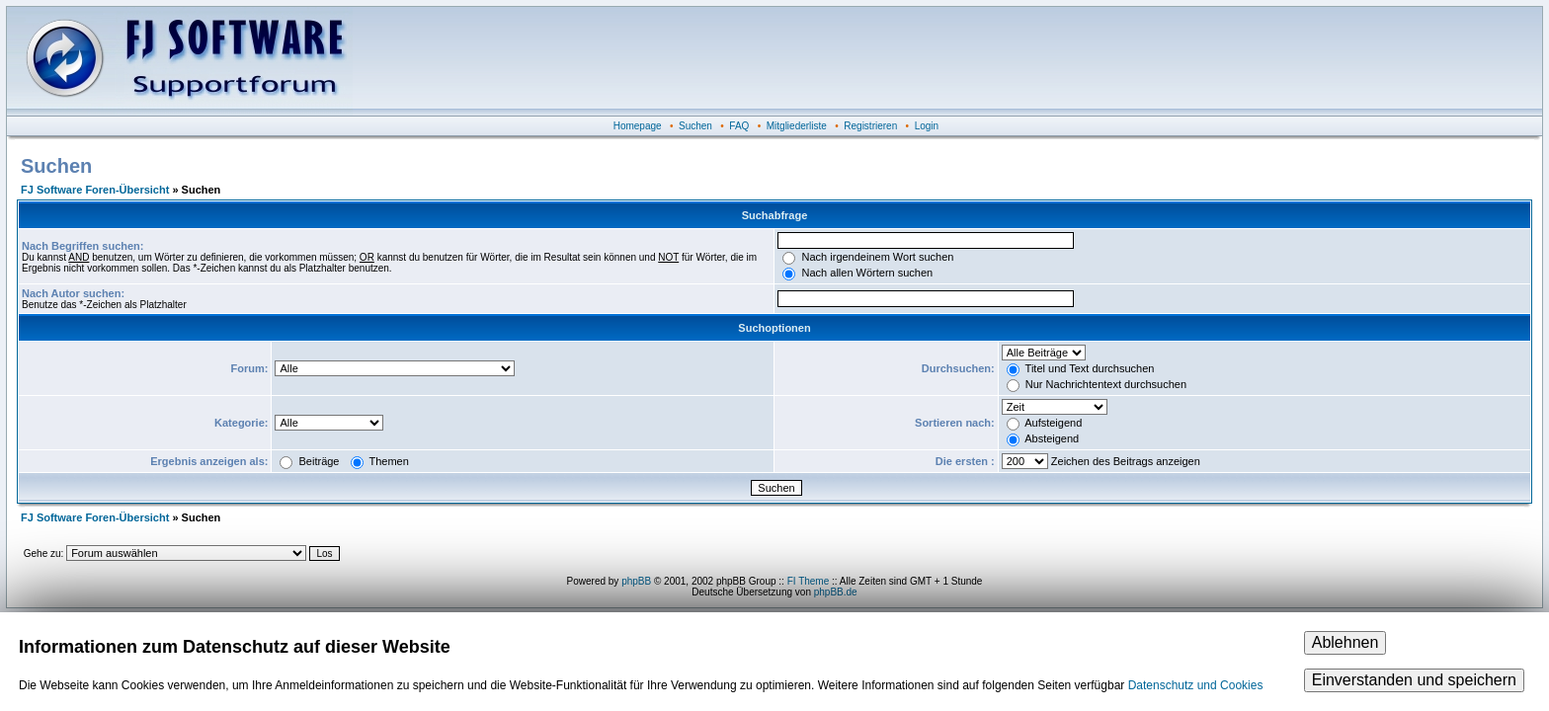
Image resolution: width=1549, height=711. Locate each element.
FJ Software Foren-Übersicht (95, 190)
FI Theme (808, 581)
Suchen (695, 125)
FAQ (739, 125)
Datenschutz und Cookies (1196, 685)
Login (926, 125)
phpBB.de (835, 592)
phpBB (636, 581)
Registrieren (870, 125)
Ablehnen (1345, 642)
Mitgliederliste (797, 125)
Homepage (637, 125)
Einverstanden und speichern (1414, 680)
